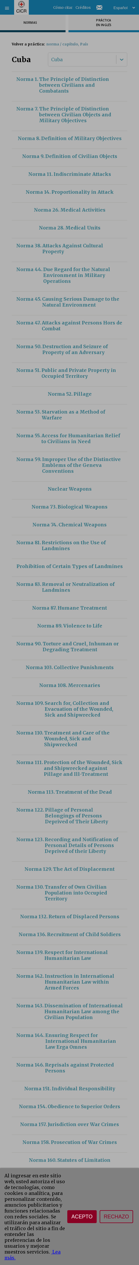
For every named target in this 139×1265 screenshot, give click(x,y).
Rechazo (116, 1217)
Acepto (82, 1217)
